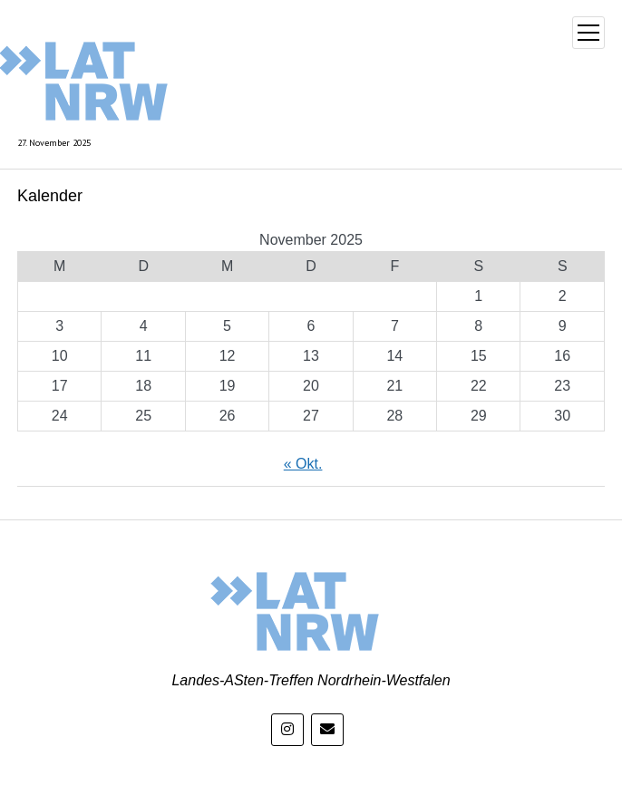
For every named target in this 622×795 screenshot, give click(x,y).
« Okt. (303, 463)
